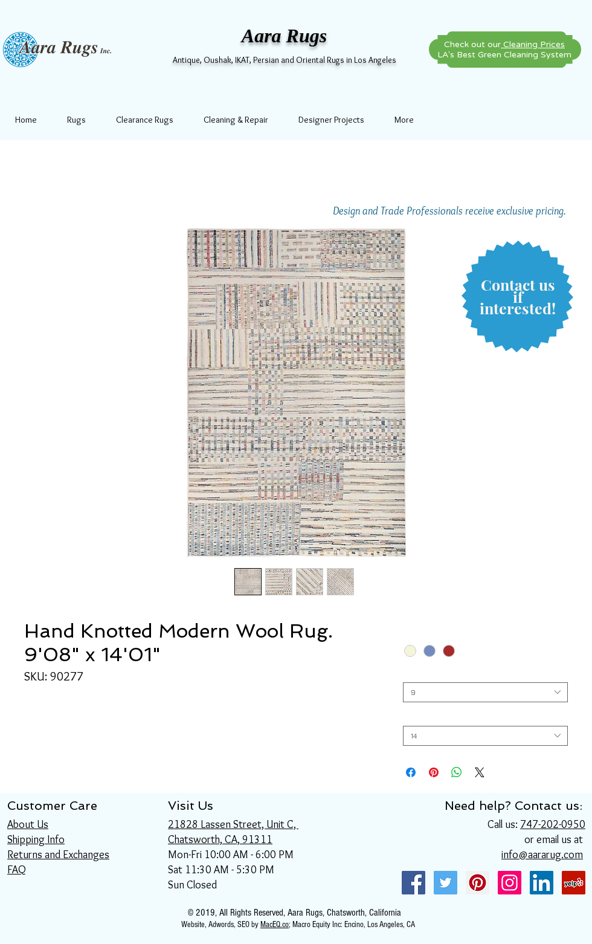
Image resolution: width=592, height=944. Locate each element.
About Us (27, 824)
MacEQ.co (274, 924)
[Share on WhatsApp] (456, 772)
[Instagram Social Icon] (509, 882)
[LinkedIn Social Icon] (541, 882)
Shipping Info (36, 839)
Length (418, 716)
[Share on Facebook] (411, 772)
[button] (518, 297)
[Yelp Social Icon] (573, 882)
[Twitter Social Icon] (445, 882)
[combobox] (485, 692)
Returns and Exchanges (58, 854)
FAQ (16, 869)
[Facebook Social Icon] (413, 882)
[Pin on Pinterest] (433, 772)
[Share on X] (479, 772)
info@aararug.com (542, 854)
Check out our (504, 44)
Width (415, 672)
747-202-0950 (552, 824)
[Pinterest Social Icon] (477, 882)
